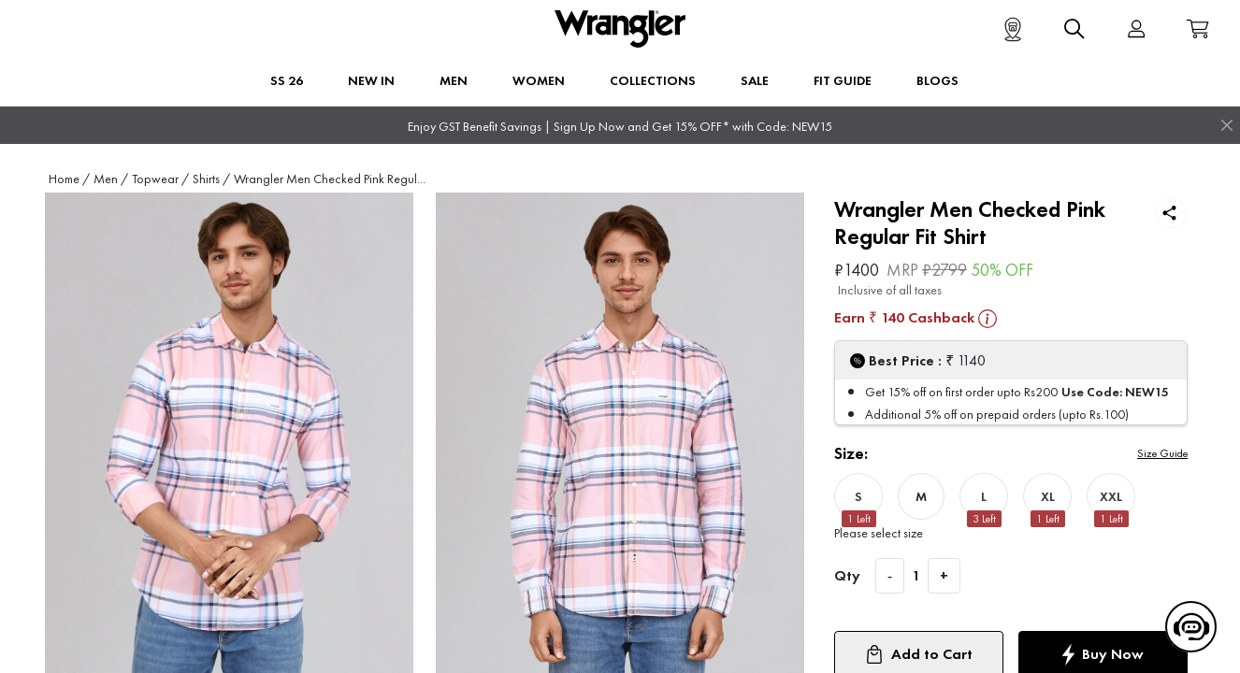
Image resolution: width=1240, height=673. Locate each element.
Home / (69, 179)
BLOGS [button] (937, 80)
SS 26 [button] (286, 80)
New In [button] (371, 80)
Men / (111, 179)
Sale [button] (755, 80)
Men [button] (454, 80)
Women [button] (538, 80)
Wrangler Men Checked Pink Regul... (329, 179)
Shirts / (211, 179)
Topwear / (160, 179)
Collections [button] (653, 80)
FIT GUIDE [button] (843, 80)
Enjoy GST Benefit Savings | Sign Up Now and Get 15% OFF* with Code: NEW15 (620, 127)
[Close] (1226, 125)
